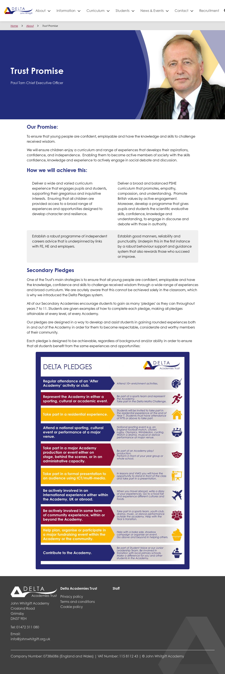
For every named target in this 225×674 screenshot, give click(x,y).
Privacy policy (71, 596)
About (54, 10)
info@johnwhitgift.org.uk (30, 638)
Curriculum (109, 10)
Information (79, 10)
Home (14, 26)
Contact (194, 10)
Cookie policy (71, 606)
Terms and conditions (77, 601)
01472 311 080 (27, 627)
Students (136, 10)
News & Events (165, 10)
